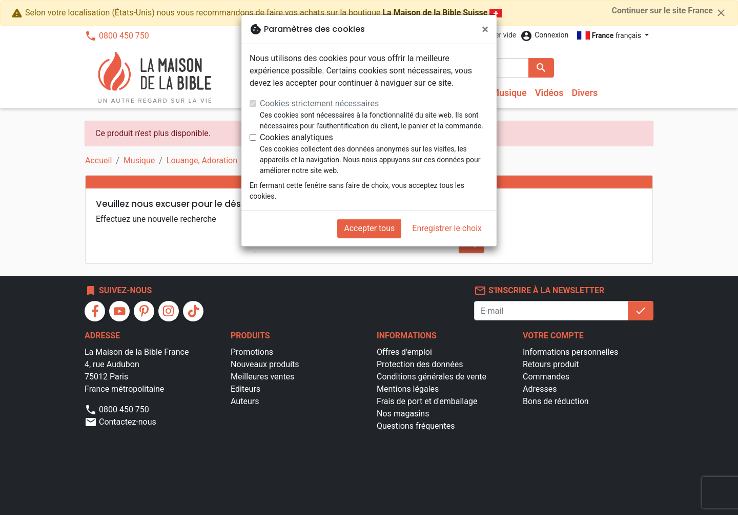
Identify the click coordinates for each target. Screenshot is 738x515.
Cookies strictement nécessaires (319, 103)
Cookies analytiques (296, 137)
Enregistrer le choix (447, 228)
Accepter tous (369, 228)
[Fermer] (485, 29)
